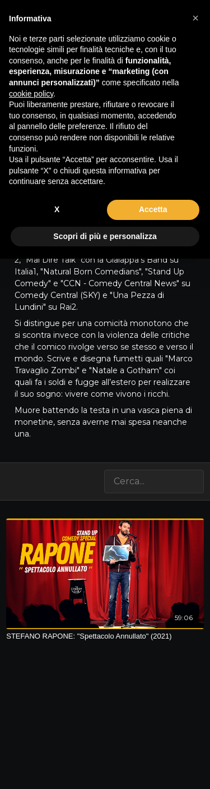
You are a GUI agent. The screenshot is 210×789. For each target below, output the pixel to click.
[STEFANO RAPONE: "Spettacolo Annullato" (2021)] (105, 636)
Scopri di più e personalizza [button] (104, 236)
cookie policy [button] (31, 93)
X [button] (56, 209)
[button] (195, 18)
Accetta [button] (153, 209)
